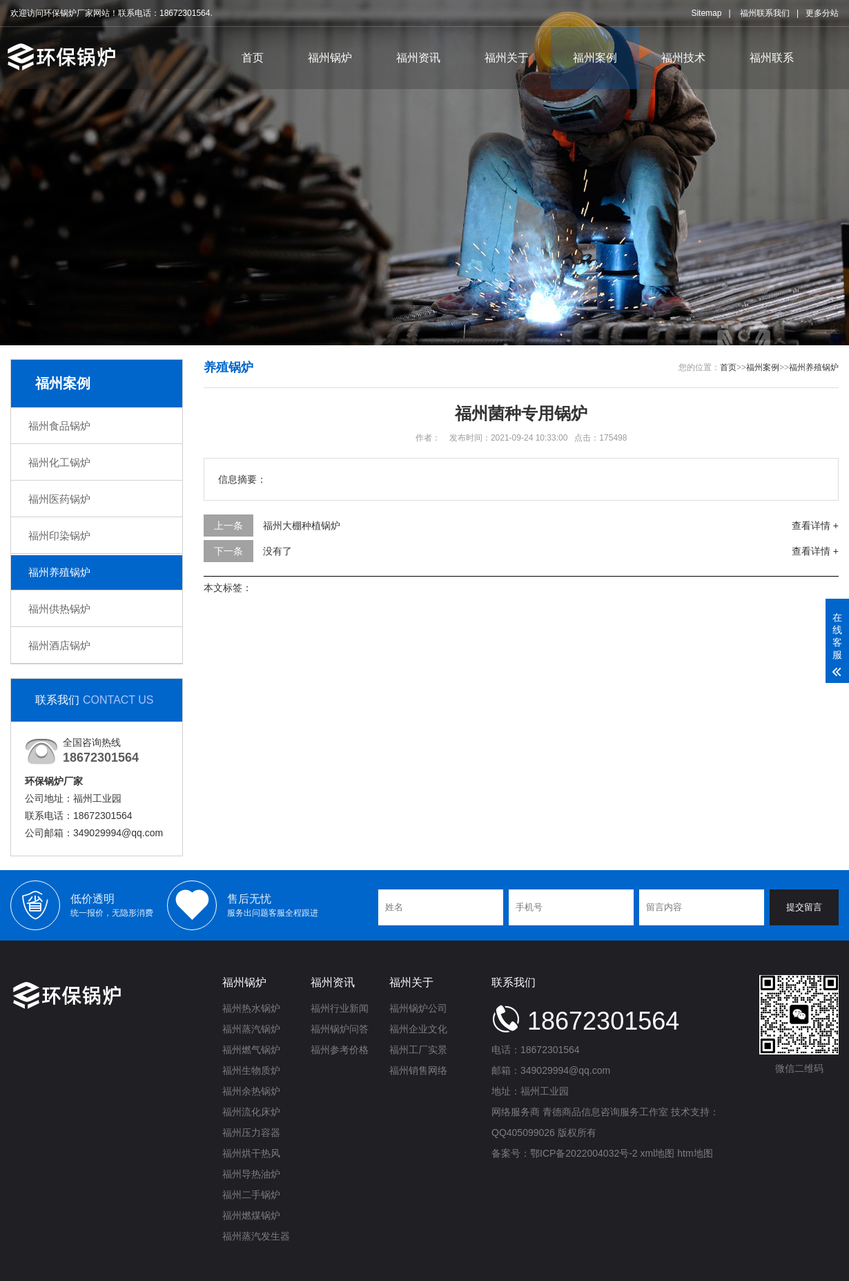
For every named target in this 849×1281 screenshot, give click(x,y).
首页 (253, 58)
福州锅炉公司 (418, 1008)
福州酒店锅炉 (59, 645)
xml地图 (658, 1153)
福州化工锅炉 (59, 462)
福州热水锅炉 (251, 1008)
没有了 (277, 551)
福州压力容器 (251, 1132)
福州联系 (772, 58)
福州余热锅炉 (251, 1091)
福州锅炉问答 (340, 1028)
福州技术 (683, 58)
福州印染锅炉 (59, 535)
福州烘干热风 (251, 1153)
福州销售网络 (418, 1070)
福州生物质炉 (251, 1070)
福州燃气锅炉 (251, 1049)
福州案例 (595, 58)
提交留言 (804, 907)
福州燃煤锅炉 (251, 1215)
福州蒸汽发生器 (256, 1236)
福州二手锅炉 (251, 1194)
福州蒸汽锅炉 (251, 1028)
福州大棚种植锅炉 (301, 525)
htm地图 (694, 1153)
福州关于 (507, 58)
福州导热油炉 (251, 1173)
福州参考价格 (340, 1049)
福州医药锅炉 (59, 499)
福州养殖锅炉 (59, 572)
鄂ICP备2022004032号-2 (584, 1153)
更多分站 (822, 13)
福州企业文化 (418, 1028)
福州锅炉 (330, 58)
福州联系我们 (765, 13)
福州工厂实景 (418, 1049)
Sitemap (706, 13)
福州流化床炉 (251, 1111)
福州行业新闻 (340, 1008)
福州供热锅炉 (59, 609)
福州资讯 (418, 58)
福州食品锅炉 (59, 426)
